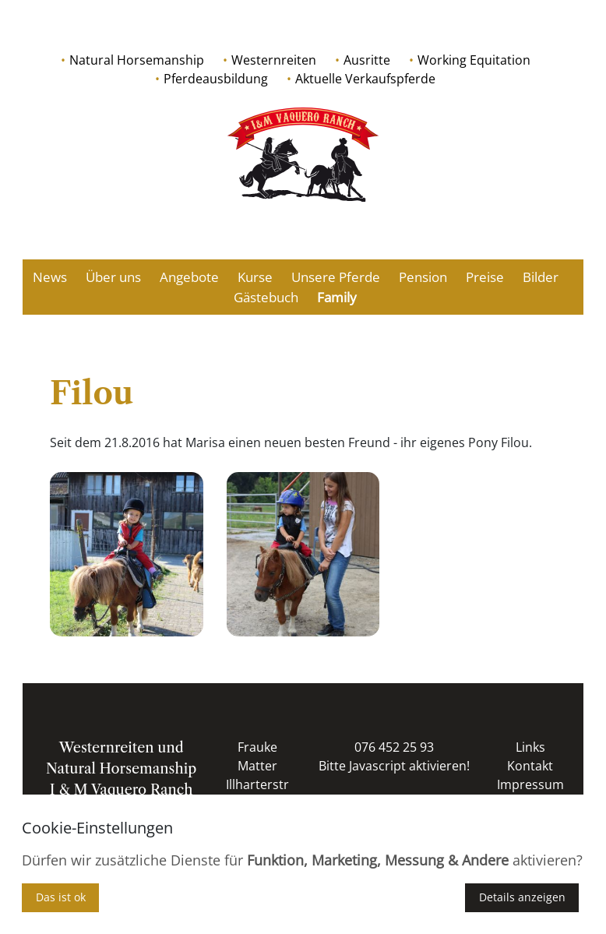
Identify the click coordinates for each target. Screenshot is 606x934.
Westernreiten (273, 60)
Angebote (189, 277)
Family (337, 297)
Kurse (255, 277)
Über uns (113, 277)
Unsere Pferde (335, 277)
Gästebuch (266, 297)
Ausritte (367, 60)
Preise (485, 277)
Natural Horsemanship (136, 60)
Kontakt (530, 765)
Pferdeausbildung (216, 78)
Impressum (530, 784)
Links (530, 747)
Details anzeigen (522, 897)
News (50, 277)
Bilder (540, 277)
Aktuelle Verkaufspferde (365, 78)
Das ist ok (61, 897)
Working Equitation (474, 60)
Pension (423, 277)
